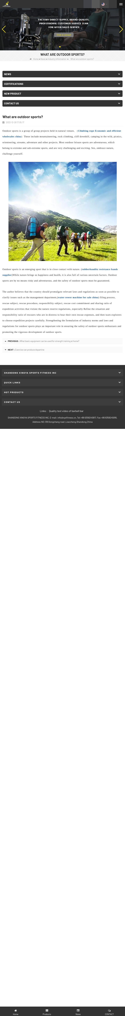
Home (34, 59)
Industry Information (57, 59)
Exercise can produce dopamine (29, 349)
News (43, 59)
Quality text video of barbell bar (66, 410)
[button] (60, 46)
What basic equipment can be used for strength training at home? (49, 341)
